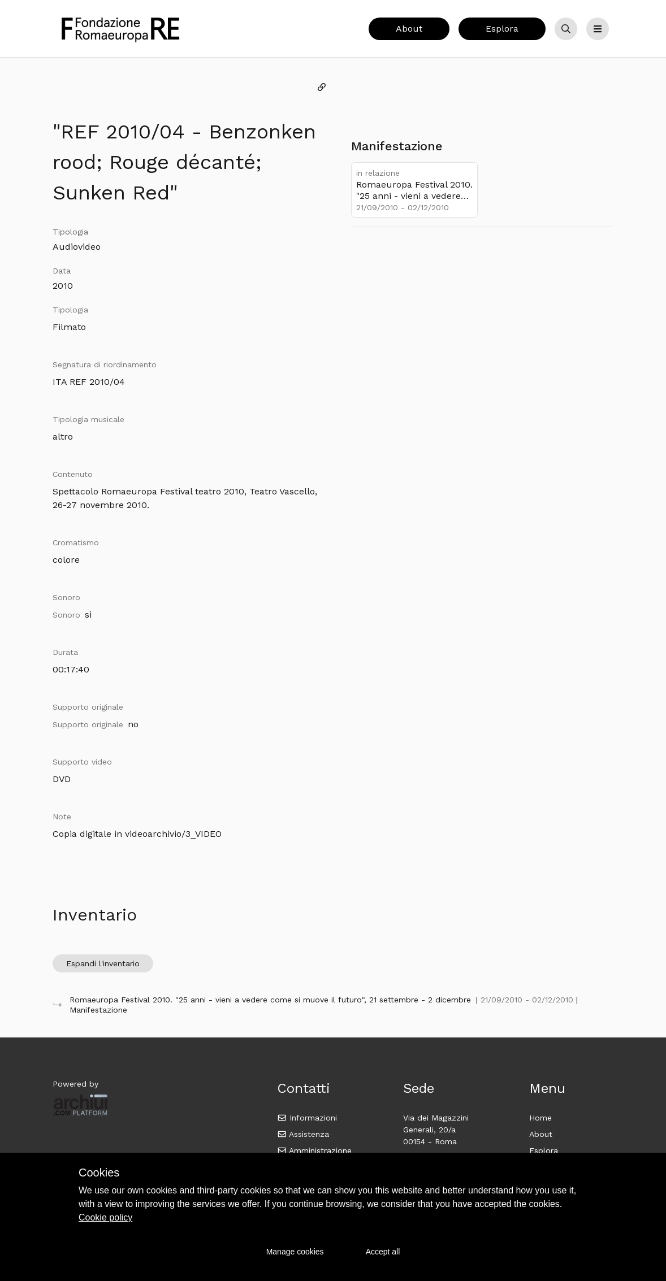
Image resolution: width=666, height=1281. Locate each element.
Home (540, 1117)
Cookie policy (105, 1217)
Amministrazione (314, 1150)
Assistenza (303, 1134)
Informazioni (307, 1117)
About (409, 28)
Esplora (502, 28)
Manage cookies (295, 1251)
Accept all (383, 1251)
